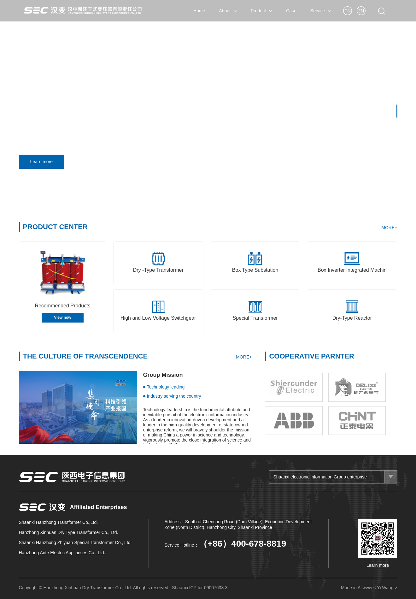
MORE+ (389, 227)
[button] (396, 110)
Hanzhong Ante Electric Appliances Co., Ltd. (62, 552)
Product (261, 10)
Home (199, 10)
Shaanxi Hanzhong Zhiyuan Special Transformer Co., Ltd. (75, 542)
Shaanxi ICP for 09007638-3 (199, 587)
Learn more (44, 162)
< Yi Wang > (385, 587)
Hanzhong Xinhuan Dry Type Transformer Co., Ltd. (68, 532)
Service (320, 10)
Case (291, 10)
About (228, 10)
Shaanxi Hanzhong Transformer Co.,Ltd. (58, 522)
